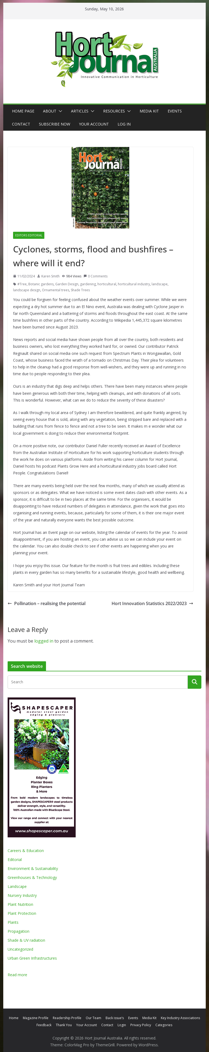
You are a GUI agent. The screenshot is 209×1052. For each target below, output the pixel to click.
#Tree (22, 284)
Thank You (64, 1025)
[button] (59, 111)
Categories (163, 1025)
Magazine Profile (35, 1018)
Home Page (23, 111)
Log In (124, 124)
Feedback (43, 1025)
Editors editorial (28, 235)
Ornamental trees (55, 290)
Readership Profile (67, 1018)
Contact (21, 124)
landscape (160, 284)
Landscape (17, 886)
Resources (114, 111)
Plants (13, 922)
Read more (17, 974)
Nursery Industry (22, 895)
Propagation (18, 931)
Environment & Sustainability (33, 868)
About (49, 111)
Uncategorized (20, 949)
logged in (43, 641)
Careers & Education (26, 850)
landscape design (26, 290)
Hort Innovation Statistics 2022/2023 (152, 603)
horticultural (106, 284)
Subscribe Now (54, 124)
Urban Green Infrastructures (32, 958)
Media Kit (149, 111)
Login (122, 1025)
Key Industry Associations (180, 1018)
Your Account (94, 124)
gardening (88, 284)
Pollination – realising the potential (46, 603)
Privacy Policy (140, 1025)
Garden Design (66, 284)
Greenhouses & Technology (32, 877)
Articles (79, 111)
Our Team (93, 1018)
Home (14, 1018)
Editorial (15, 859)
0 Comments (95, 276)
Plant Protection (22, 913)
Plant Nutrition (20, 904)
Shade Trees (80, 290)
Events (175, 111)
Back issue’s (115, 1018)
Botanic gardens (41, 284)
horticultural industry (134, 284)
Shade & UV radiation (26, 940)
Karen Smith (50, 276)
